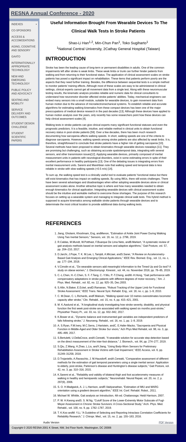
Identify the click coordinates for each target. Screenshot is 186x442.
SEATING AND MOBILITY (20, 102)
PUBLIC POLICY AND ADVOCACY (21, 92)
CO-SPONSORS (21, 30)
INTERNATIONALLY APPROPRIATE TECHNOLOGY (23, 67)
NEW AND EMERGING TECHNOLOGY (20, 80)
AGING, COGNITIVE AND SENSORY (23, 48)
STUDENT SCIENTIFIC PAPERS (18, 137)
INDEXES (17, 24)
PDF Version (166, 422)
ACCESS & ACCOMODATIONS (23, 38)
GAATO (15, 56)
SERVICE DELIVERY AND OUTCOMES (20, 113)
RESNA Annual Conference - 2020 (52, 13)
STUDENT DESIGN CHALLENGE (22, 125)
